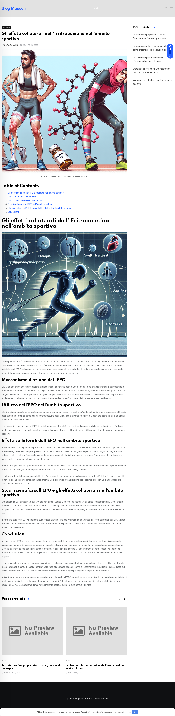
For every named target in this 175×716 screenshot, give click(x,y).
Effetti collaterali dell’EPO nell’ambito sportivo (30, 206)
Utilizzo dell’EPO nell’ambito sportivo (25, 202)
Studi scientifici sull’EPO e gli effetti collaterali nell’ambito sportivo (40, 210)
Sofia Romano (11, 47)
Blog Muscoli (14, 8)
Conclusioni (13, 214)
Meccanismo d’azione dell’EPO (22, 198)
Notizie (95, 8)
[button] (119, 601)
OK (135, 712)
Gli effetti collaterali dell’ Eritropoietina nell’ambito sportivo (36, 195)
